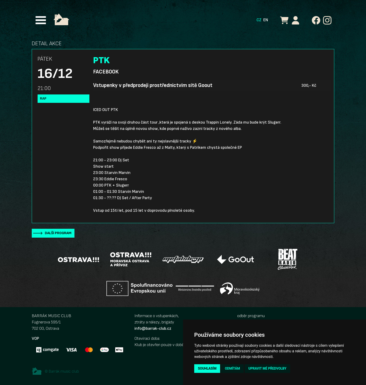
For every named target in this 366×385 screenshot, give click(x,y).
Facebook (106, 72)
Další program (58, 233)
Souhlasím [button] (207, 368)
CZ (259, 19)
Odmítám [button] (232, 368)
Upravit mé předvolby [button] (267, 368)
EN (265, 19)
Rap (43, 98)
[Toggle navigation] (41, 20)
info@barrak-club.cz (152, 328)
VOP (35, 338)
